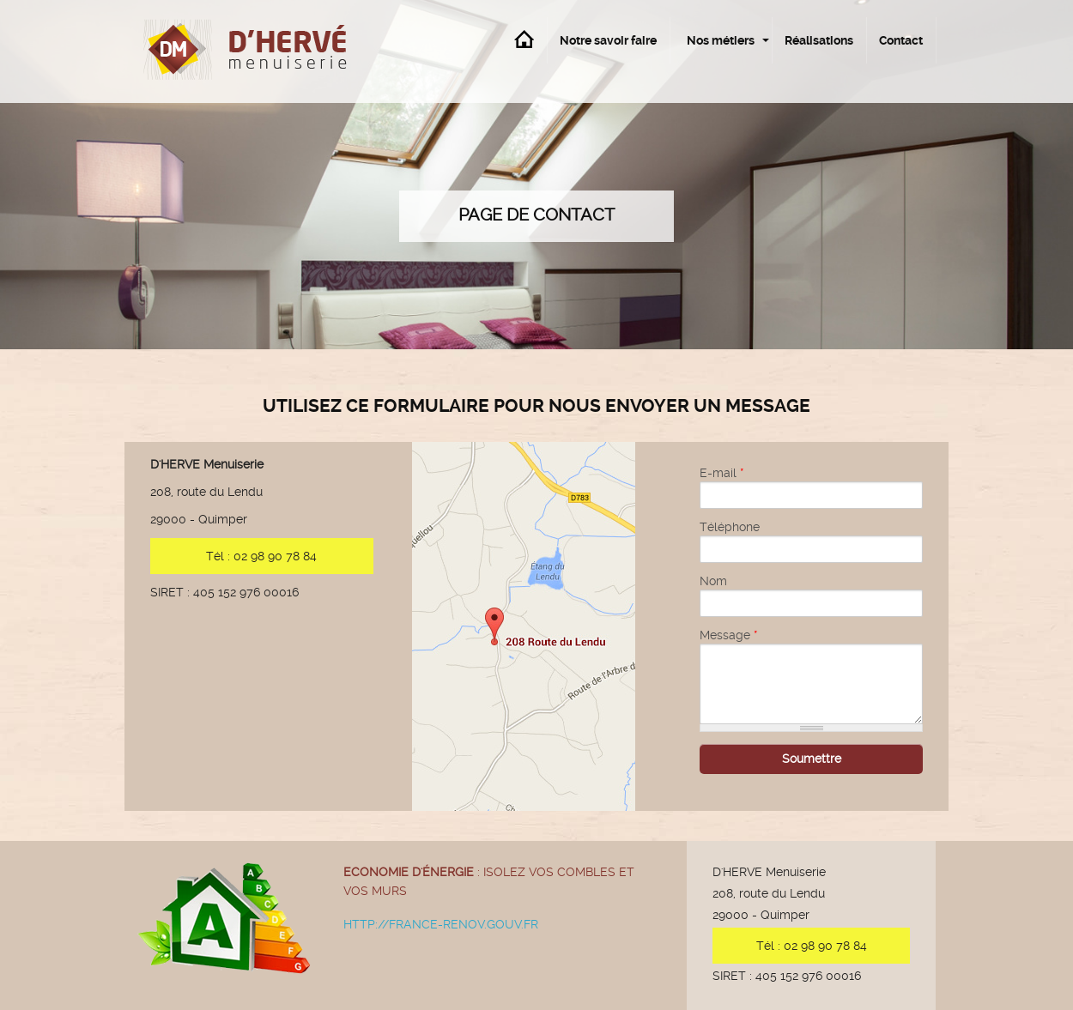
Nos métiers (721, 40)
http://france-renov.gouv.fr (440, 924)
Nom (713, 581)
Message (729, 635)
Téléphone (730, 527)
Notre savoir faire (608, 40)
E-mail (722, 473)
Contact (901, 40)
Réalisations (819, 40)
